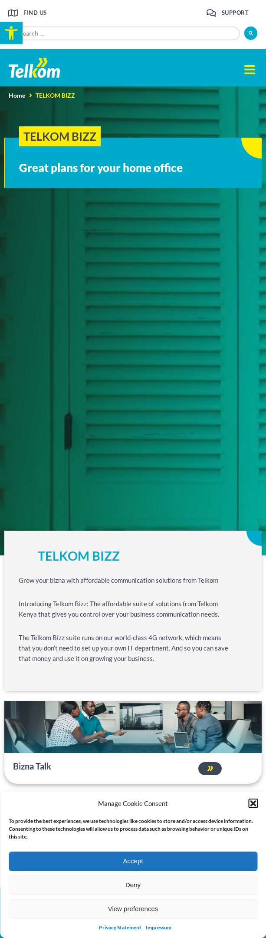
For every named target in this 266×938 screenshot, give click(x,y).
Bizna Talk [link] (32, 766)
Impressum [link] (158, 927)
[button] (253, 803)
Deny (133, 884)
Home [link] (17, 95)
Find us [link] (35, 12)
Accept (133, 861)
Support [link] (235, 12)
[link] (11, 33)
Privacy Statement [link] (120, 927)
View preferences (133, 908)
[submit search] (250, 33)
